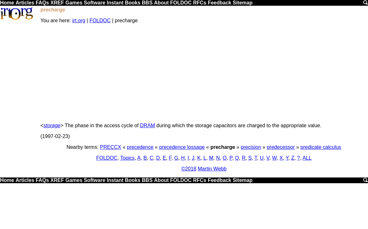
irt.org (78, 20)
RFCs (199, 2)
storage (51, 125)
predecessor (281, 147)
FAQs (42, 2)
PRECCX (110, 147)
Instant (115, 2)
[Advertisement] (203, 73)
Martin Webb (212, 168)
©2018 (188, 168)
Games (73, 2)
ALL (306, 158)
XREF (57, 2)
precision (251, 147)
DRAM (147, 125)
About (161, 2)
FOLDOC (181, 2)
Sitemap (242, 2)
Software (94, 2)
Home (7, 2)
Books (132, 2)
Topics (127, 158)
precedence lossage (182, 147)
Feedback (219, 2)
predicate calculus (321, 147)
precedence (140, 147)
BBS (147, 2)
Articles (25, 2)
